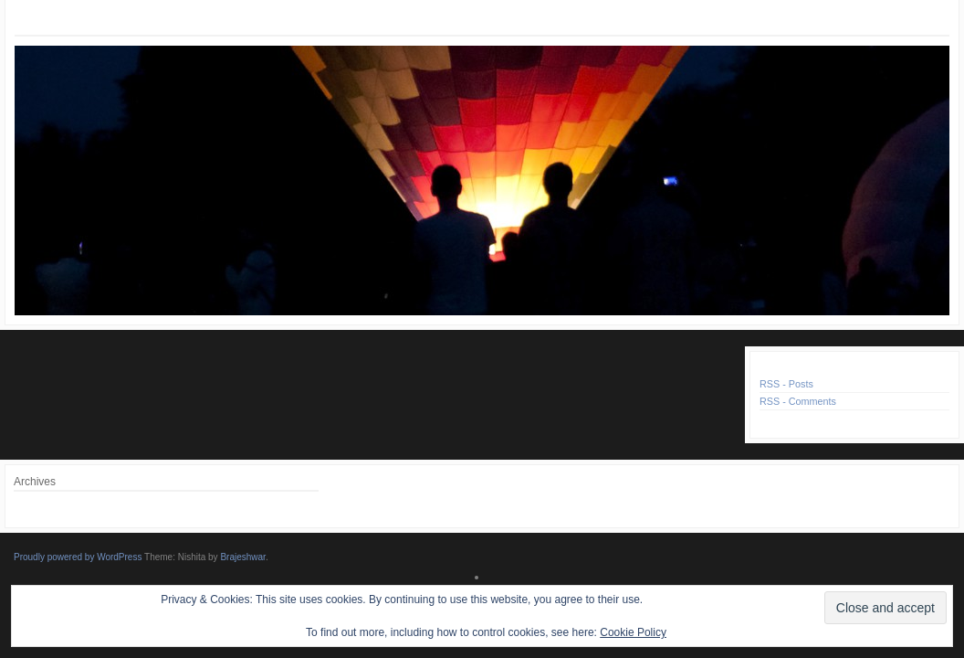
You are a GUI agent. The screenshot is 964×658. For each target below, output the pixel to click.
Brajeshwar (242, 557)
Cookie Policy (633, 632)
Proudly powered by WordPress (77, 557)
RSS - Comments (798, 401)
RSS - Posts (786, 383)
